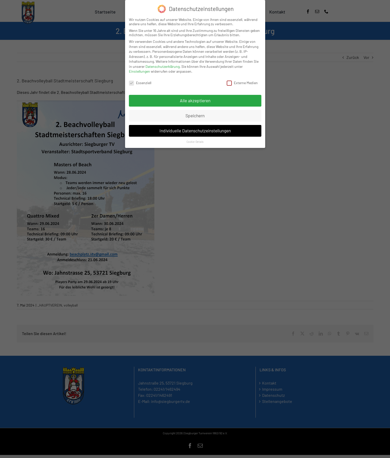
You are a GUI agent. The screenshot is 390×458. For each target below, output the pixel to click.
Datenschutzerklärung (162, 66)
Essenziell (140, 83)
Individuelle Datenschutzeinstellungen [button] (195, 130)
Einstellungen (139, 71)
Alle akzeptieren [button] (195, 100)
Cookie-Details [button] (195, 141)
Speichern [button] (195, 115)
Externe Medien (242, 83)
